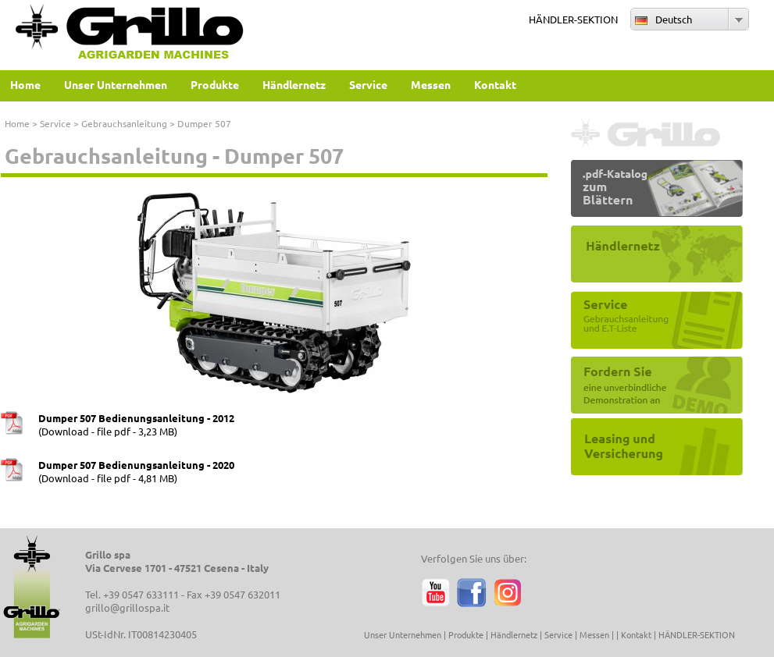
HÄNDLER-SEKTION (573, 19)
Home (17, 123)
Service (55, 123)
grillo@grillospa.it (127, 607)
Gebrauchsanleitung (124, 123)
